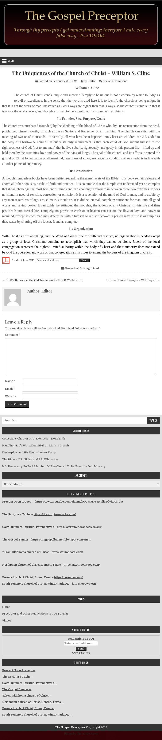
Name (10, 381)
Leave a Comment (115, 81)
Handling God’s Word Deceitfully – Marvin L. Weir (35, 445)
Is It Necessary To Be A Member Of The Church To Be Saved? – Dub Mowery (53, 466)
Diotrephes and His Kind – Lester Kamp (29, 452)
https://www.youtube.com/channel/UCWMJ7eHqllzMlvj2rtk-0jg (79, 501)
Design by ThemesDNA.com (81, 733)
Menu (11, 61)
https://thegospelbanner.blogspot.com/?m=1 (60, 539)
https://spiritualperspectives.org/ (79, 526)
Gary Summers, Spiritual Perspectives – (29, 683)
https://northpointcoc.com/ (82, 564)
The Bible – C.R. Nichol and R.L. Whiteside (30, 459)
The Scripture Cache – (18, 676)
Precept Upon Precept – (18, 670)
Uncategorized (88, 268)
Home (6, 606)
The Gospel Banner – (16, 689)
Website (10, 396)
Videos (6, 620)
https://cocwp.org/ (84, 583)
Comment (12, 334)
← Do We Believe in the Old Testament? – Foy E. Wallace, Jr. (42, 280)
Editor (92, 81)
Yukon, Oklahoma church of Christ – (27, 695)
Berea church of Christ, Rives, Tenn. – (28, 708)
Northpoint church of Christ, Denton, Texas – (33, 702)
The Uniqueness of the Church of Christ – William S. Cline (81, 73)
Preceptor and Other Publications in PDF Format (35, 613)
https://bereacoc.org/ (68, 577)
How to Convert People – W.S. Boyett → (133, 280)
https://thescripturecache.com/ (55, 514)
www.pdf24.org (81, 652)
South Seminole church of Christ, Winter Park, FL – (37, 714)
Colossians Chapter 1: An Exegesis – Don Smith (33, 438)
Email (10, 388)
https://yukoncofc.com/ (67, 552)
